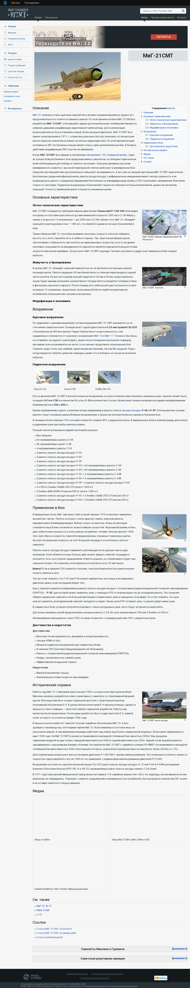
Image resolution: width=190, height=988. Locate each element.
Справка (8, 101)
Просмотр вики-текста (162, 17)
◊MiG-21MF (43, 910)
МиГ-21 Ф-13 (44, 905)
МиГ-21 (37, 114)
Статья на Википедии (49, 937)
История (181, 17)
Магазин (15, 3)
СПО (66, 420)
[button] (179, 949)
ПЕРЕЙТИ (164, 36)
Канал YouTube (15, 59)
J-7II (39, 914)
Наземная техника (16, 39)
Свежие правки (11, 91)
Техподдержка (31, 3)
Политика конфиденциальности (95, 978)
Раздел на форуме (16, 65)
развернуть (179, 948)
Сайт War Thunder (16, 71)
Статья (38, 17)
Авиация (12, 33)
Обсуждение (51, 17)
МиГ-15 (98, 335)
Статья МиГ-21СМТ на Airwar (53, 928)
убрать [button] (171, 108)
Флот (10, 44)
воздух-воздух (131, 410)
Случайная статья (12, 96)
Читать (144, 17)
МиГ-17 (109, 335)
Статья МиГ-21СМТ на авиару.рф (55, 932)
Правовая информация (77, 974)
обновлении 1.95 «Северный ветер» (106, 154)
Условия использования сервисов (107, 974)
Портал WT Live (15, 77)
